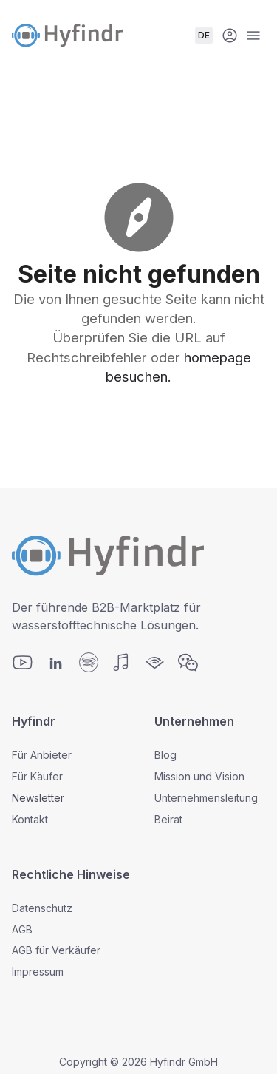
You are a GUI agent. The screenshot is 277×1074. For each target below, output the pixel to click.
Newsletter (38, 797)
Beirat (168, 819)
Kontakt (30, 819)
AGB (22, 929)
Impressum (38, 971)
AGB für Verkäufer (56, 950)
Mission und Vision (199, 776)
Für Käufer (37, 776)
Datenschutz (42, 908)
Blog (165, 755)
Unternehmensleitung (206, 797)
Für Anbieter (42, 755)
